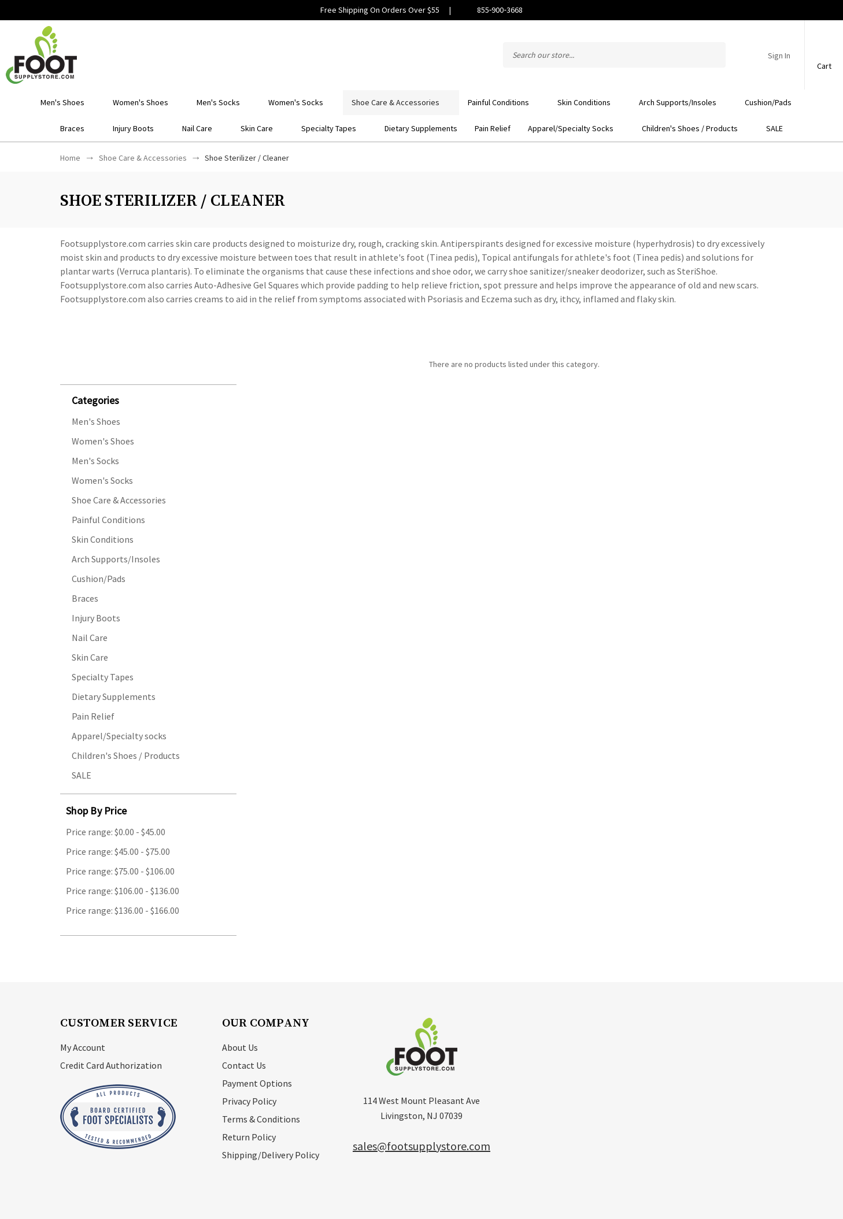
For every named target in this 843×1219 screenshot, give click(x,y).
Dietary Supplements (420, 128)
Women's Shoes (146, 102)
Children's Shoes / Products (695, 128)
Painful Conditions (504, 102)
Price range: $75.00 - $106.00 (120, 871)
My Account (82, 1047)
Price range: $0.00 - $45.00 (115, 832)
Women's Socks (301, 102)
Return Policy (249, 1137)
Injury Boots (139, 128)
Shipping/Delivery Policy (270, 1155)
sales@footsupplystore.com (421, 1146)
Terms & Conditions (261, 1119)
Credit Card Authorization (111, 1065)
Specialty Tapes (334, 128)
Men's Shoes (67, 102)
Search (711, 55)
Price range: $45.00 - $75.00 (118, 851)
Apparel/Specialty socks (576, 128)
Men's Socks (224, 102)
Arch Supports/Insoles (683, 102)
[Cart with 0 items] (824, 49)
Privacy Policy (249, 1101)
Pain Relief (493, 128)
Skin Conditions (589, 102)
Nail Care (202, 128)
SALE (774, 128)
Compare (740, 55)
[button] (154, 399)
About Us (240, 1047)
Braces (77, 128)
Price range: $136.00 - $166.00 (122, 910)
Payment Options (257, 1083)
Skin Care (262, 128)
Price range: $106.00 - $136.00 (122, 890)
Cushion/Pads (774, 102)
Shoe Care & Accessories (401, 102)
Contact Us (244, 1065)
